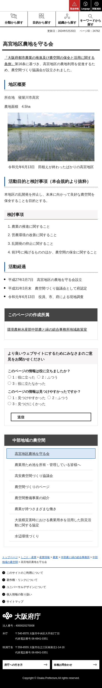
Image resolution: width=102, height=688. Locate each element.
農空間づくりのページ (32, 487)
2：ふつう (50, 377)
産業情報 (44, 557)
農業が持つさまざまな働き (35, 509)
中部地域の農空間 (28, 440)
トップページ (10, 557)
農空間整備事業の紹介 (32, 498)
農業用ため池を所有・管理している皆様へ (48, 465)
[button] (74, 5)
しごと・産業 (28, 557)
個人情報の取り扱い (19, 594)
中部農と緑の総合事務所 (75, 557)
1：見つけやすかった (29, 398)
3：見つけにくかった (29, 404)
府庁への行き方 (13, 664)
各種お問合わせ (63, 664)
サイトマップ (15, 601)
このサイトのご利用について (25, 572)
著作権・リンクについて (22, 580)
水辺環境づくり (27, 536)
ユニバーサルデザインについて (26, 587)
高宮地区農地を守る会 (32, 454)
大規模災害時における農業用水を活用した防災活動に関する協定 (53, 522)
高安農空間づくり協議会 (34, 476)
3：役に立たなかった (29, 383)
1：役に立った (23, 377)
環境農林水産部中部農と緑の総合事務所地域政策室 (47, 329)
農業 (55, 557)
